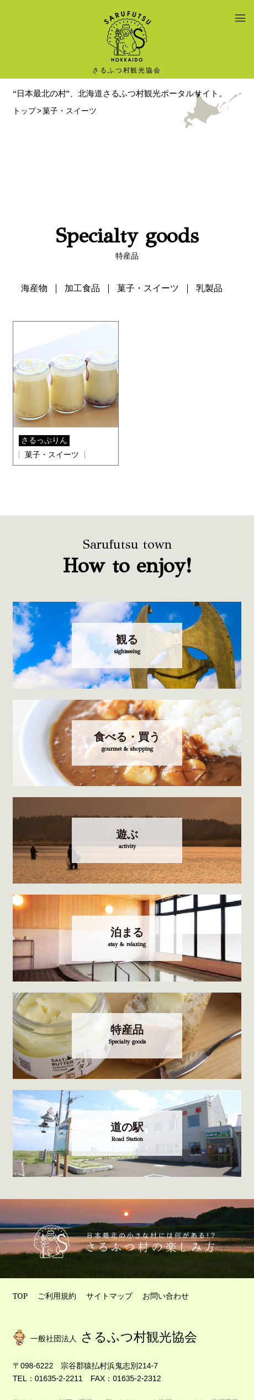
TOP (20, 1295)
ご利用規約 (57, 1295)
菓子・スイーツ (148, 288)
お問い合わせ (165, 1295)
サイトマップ (109, 1295)
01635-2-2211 (59, 1378)
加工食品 (82, 288)
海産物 (34, 288)
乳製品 (209, 288)
